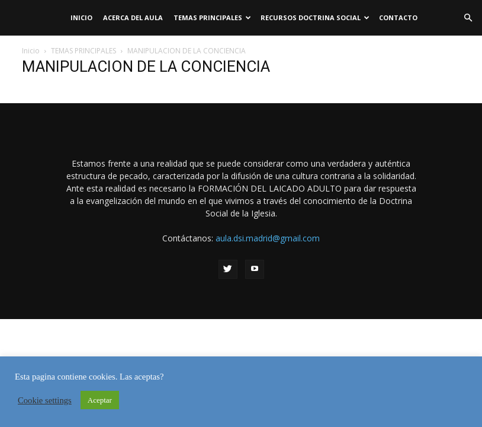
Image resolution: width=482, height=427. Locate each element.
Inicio (81, 17)
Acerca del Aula (133, 17)
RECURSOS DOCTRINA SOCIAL (315, 17)
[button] (468, 18)
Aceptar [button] (100, 400)
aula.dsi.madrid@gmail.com (268, 238)
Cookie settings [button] (45, 400)
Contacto (398, 17)
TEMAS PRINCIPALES (212, 17)
